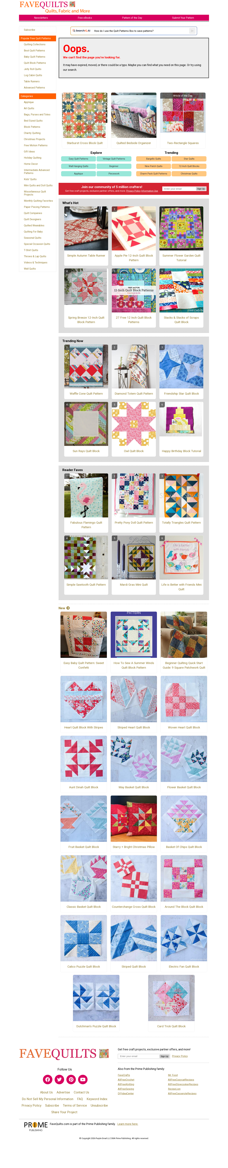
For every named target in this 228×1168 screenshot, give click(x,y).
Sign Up (201, 189)
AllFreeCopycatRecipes (181, 1079)
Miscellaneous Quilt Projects (35, 193)
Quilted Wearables (34, 225)
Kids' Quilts (30, 179)
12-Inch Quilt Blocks (189, 166)
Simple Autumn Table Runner (86, 255)
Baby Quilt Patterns (34, 56)
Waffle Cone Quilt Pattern (86, 393)
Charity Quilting (32, 133)
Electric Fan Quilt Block (184, 966)
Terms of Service (75, 1105)
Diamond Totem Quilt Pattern (134, 393)
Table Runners (32, 81)
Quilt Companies (33, 213)
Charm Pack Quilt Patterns (153, 173)
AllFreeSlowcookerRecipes (183, 1084)
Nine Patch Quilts (153, 166)
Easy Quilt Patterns (78, 158)
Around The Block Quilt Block (184, 907)
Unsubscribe (99, 1105)
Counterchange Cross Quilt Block (133, 907)
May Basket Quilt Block (134, 787)
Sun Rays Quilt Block (86, 451)
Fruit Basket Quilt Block (83, 847)
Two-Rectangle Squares (183, 143)
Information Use (149, 191)
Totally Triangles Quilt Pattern (181, 522)
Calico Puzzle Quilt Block (83, 966)
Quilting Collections (34, 44)
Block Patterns (32, 126)
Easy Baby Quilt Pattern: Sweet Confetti (83, 665)
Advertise (63, 1092)
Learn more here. (127, 1124)
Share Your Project (64, 1112)
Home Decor (31, 163)
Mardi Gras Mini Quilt (134, 584)
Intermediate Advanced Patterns (37, 172)
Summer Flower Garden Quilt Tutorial (181, 258)
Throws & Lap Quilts (35, 256)
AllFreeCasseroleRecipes (182, 1093)
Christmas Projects (34, 139)
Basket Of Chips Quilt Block (184, 847)
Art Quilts (29, 108)
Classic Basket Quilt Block (84, 907)
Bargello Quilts (153, 158)
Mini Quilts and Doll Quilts (38, 185)
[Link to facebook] (47, 1079)
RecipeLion (174, 1088)
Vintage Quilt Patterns (114, 158)
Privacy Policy (133, 191)
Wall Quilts (30, 268)
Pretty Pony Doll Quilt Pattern (134, 522)
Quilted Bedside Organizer (134, 143)
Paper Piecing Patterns (37, 206)
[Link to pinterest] (71, 1079)
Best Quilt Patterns (34, 50)
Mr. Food (173, 1075)
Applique (29, 102)
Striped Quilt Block (134, 966)
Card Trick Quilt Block (171, 1026)
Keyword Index (97, 1099)
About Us (46, 1092)
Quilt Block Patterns (35, 62)
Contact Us (81, 1092)
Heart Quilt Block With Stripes (83, 727)
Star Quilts (189, 158)
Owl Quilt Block (134, 451)
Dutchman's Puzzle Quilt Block (96, 1026)
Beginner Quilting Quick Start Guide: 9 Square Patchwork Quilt (184, 665)
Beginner (113, 166)
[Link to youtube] (83, 1079)
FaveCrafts (124, 1075)
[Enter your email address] (138, 1056)
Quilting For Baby (33, 231)
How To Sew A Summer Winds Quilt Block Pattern (134, 665)
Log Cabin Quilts (33, 75)
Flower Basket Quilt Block (184, 787)
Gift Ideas (29, 151)
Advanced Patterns (34, 87)
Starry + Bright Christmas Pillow (134, 847)
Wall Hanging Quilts (78, 166)
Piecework (114, 173)
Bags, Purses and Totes (37, 114)
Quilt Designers (32, 219)
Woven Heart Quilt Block (184, 727)
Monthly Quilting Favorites (38, 200)
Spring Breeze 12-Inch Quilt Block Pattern (86, 320)
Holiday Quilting (32, 157)
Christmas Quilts (189, 173)
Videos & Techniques (35, 262)
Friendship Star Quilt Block (181, 393)
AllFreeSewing (126, 1088)
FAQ (80, 1099)
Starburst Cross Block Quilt (85, 143)
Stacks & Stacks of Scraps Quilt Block (181, 320)
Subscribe (29, 29)
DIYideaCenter (126, 1093)
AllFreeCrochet (126, 1079)
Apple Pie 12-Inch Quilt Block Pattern (134, 258)
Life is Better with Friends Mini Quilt (181, 587)
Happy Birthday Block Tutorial (181, 451)
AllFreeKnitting (126, 1084)
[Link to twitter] (59, 1079)
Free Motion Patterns (36, 145)
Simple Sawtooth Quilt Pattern (86, 584)
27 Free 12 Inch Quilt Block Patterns (134, 320)
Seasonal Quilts (32, 237)
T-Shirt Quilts (31, 250)
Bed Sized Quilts (33, 120)
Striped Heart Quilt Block (133, 727)
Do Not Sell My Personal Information (47, 1099)
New (64, 608)
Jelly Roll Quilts (32, 69)
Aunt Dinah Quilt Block (83, 787)
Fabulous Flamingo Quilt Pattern (86, 525)
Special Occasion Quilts (37, 244)
